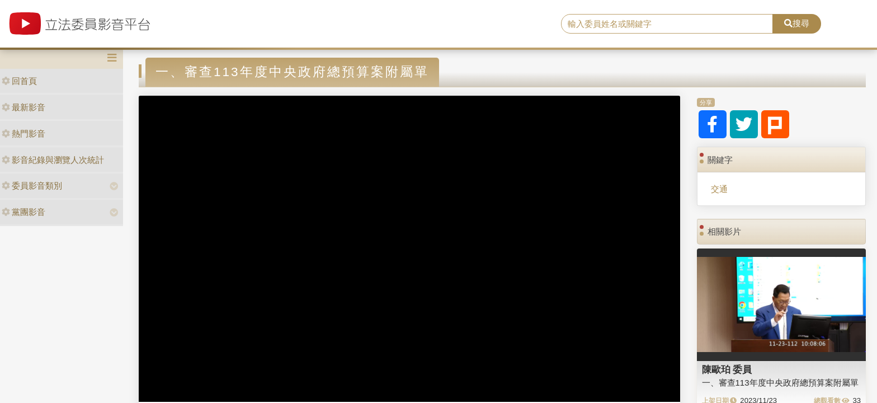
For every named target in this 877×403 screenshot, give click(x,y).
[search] (667, 24)
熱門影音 (23, 133)
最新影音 (23, 107)
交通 (719, 189)
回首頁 (19, 81)
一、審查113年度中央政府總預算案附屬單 (780, 382)
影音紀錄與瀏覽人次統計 (53, 160)
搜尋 (796, 23)
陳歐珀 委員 (727, 369)
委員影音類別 (32, 185)
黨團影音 (23, 212)
